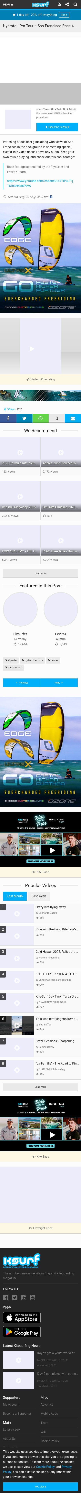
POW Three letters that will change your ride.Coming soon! (62, 551)
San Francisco (13, 667)
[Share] (67, 4)
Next (59, 682)
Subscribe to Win (57, 126)
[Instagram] (24, 1299)
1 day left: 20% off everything (40, 15)
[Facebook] (6, 1299)
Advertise (47, 1404)
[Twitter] (15, 1299)
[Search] (76, 4)
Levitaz (60, 634)
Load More (40, 573)
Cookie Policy (50, 1441)
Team (44, 1423)
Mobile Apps (49, 1413)
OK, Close (40, 1486)
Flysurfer (20, 634)
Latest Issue (11, 1429)
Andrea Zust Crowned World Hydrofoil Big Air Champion (62, 463)
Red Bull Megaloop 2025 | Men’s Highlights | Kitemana (21, 507)
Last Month (15, 896)
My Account (11, 1404)
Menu (8, 4)
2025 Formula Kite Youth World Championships (21, 463)
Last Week (39, 896)
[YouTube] (32, 1299)
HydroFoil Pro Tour (32, 660)
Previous (21, 682)
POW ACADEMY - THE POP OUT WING (21, 551)
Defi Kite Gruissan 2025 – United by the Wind (62, 507)
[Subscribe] (59, 4)
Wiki (43, 1432)
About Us (9, 1439)
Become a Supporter (17, 1413)
